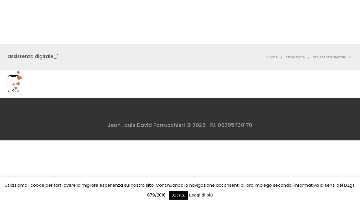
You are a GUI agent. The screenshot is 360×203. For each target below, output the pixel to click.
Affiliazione (295, 57)
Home (272, 57)
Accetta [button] (178, 195)
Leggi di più (201, 195)
